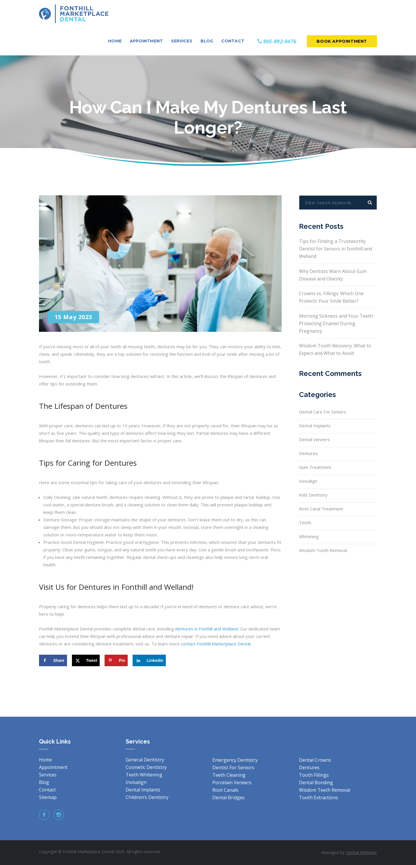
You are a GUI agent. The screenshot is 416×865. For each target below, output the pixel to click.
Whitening (309, 536)
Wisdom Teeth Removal (324, 790)
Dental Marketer (361, 852)
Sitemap (48, 797)
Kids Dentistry (313, 495)
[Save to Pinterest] (116, 660)
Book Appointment (342, 41)
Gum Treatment (315, 467)
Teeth (305, 522)
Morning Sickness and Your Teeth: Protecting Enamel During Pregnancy (336, 323)
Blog (44, 782)
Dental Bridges (228, 797)
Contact (47, 790)
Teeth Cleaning (229, 775)
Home (45, 760)
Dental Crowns (315, 760)
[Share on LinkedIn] (149, 660)
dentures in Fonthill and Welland (206, 629)
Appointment (53, 767)
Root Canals (225, 790)
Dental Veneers (314, 439)
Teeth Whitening (144, 775)
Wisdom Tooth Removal (323, 550)
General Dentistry (145, 760)
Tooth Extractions (318, 797)
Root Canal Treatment (321, 509)
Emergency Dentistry (235, 760)
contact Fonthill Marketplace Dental (215, 644)
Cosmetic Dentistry (146, 767)
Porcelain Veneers (232, 782)
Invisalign (308, 481)
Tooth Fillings (314, 775)
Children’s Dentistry (147, 797)
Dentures (308, 453)
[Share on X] (86, 660)
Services (48, 775)
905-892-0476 (280, 41)
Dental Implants (314, 425)
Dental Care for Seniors (322, 412)
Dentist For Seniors (233, 767)
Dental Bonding (316, 782)
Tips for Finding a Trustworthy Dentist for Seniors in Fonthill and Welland (335, 248)
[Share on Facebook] (53, 660)
